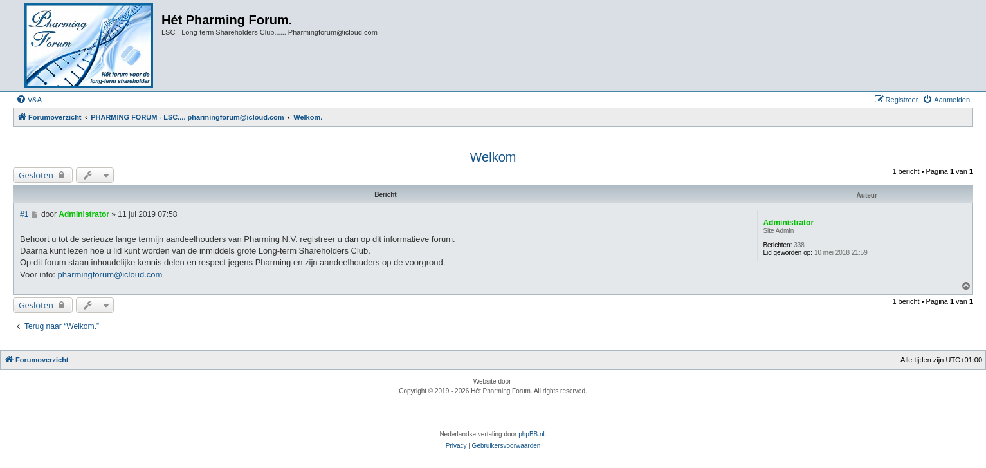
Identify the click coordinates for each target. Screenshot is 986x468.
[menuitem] (29, 100)
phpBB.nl (531, 434)
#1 (24, 214)
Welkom (493, 157)
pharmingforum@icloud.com (110, 274)
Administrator (788, 222)
